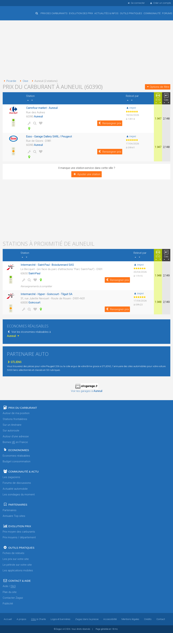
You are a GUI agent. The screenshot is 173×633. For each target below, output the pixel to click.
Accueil (14, 10)
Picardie (9, 81)
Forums (167, 13)
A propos (21, 619)
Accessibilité (110, 619)
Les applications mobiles (18, 570)
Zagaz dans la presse (86, 619)
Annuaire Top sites (14, 516)
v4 (63, 629)
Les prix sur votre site (16, 559)
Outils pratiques (131, 13)
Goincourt (34, 302)
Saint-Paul (34, 273)
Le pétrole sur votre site (17, 564)
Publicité (8, 603)
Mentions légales (130, 619)
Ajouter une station (86, 174)
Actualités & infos (106, 13)
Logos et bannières (60, 619)
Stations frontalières (15, 419)
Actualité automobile (15, 488)
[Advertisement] (86, 50)
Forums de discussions (17, 482)
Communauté (152, 13)
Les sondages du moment (19, 494)
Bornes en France (15, 442)
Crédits (148, 619)
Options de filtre (157, 86)
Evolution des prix (81, 13)
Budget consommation (16, 461)
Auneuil (38, 116)
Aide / (9, 586)
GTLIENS (14, 362)
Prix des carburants (54, 13)
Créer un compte (160, 2)
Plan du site (10, 592)
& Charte (38, 619)
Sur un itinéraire (12, 424)
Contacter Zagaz (13, 597)
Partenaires (9, 510)
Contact (160, 619)
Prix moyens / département (19, 537)
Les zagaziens (11, 477)
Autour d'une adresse (16, 436)
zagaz (131, 107)
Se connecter (136, 2)
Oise (23, 81)
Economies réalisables (16, 455)
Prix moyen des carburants (19, 531)
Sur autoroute (11, 430)
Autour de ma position (16, 413)
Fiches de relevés (13, 553)
